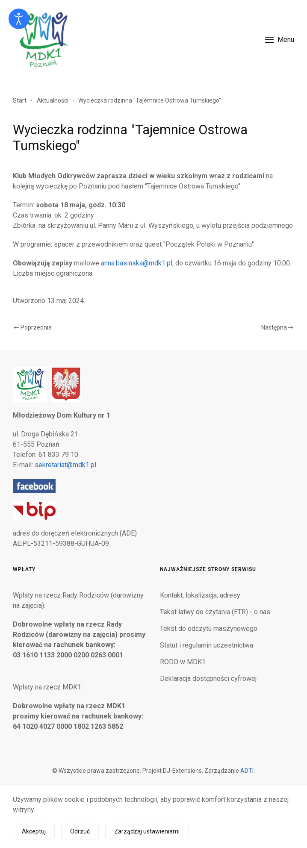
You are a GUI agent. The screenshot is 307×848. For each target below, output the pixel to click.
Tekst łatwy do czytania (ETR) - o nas (215, 612)
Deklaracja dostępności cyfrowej (208, 678)
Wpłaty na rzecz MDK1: (48, 687)
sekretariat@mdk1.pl (65, 465)
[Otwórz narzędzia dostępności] (19, 19)
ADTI (247, 770)
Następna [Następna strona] (277, 327)
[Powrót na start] (43, 40)
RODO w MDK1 (183, 662)
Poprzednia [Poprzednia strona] (33, 327)
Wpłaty (24, 569)
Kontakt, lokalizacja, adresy (200, 595)
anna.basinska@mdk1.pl (136, 263)
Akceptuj (34, 831)
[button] (279, 40)
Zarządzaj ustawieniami (147, 831)
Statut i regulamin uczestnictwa (206, 645)
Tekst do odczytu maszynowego (208, 628)
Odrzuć (80, 831)
